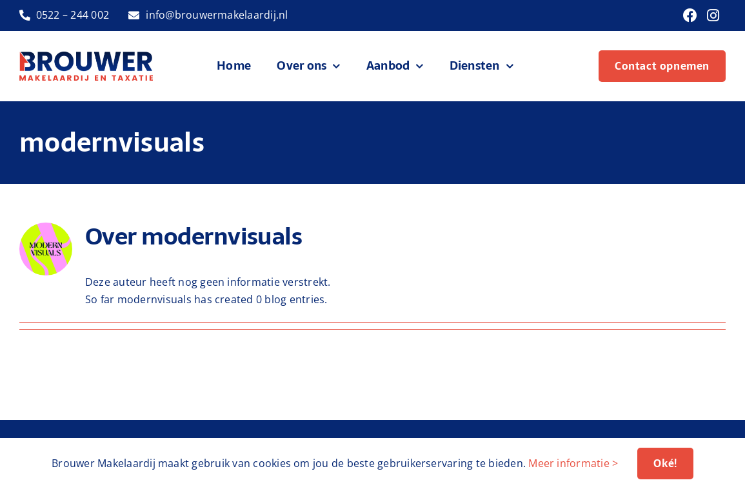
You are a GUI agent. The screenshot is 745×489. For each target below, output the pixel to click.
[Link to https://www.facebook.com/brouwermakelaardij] (690, 15)
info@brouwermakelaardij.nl (217, 15)
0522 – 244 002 (72, 15)
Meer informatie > (573, 463)
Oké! (665, 463)
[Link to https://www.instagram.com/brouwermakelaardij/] (713, 15)
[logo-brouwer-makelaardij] (86, 57)
